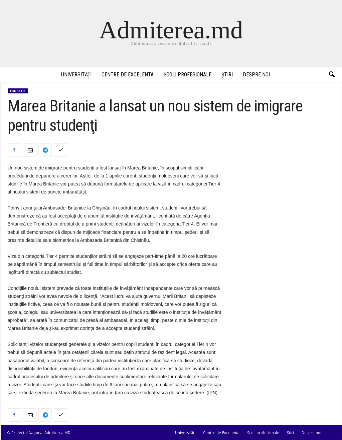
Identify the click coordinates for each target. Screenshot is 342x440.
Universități (76, 74)
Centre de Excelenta (128, 74)
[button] (331, 74)
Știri (227, 74)
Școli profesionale (187, 74)
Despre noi (256, 74)
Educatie (17, 91)
